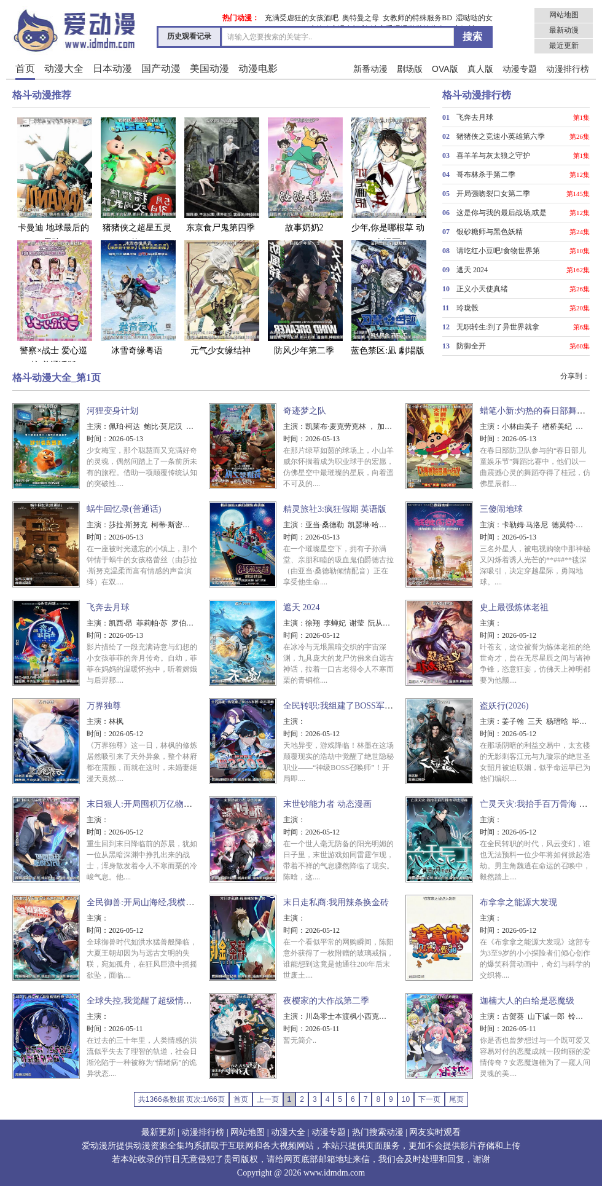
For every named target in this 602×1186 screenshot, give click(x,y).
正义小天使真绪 (482, 289)
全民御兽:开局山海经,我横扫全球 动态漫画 (167, 902)
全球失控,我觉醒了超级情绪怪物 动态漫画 (166, 1000)
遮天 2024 (472, 269)
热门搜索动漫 (378, 1132)
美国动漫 (209, 68)
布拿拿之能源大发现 (518, 902)
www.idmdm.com (334, 1172)
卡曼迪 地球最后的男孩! (53, 181)
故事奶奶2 (304, 174)
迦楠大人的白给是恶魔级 (527, 1000)
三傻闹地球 (501, 509)
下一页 (429, 1099)
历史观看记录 (189, 36)
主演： (98, 426)
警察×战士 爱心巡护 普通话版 (53, 304)
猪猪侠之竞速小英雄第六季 (500, 136)
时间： (98, 438)
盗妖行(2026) (504, 705)
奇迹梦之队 (304, 410)
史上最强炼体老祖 (514, 607)
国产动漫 (161, 68)
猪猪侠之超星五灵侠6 (137, 181)
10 (406, 1099)
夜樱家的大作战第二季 (326, 1000)
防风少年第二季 (304, 297)
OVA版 (445, 69)
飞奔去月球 (474, 117)
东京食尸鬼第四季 (220, 174)
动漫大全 (64, 68)
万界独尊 (104, 705)
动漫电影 (258, 68)
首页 (25, 68)
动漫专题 (519, 69)
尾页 (456, 1099)
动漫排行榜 (567, 69)
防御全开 (471, 346)
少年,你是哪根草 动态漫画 (387, 181)
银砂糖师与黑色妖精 (489, 231)
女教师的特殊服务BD (417, 18)
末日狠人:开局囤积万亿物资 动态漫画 (158, 804)
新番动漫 (370, 69)
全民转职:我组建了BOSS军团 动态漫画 (356, 705)
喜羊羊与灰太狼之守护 (493, 155)
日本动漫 (112, 68)
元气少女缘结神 (220, 297)
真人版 (480, 69)
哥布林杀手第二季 (485, 174)
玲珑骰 (467, 308)
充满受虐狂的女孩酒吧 (301, 18)
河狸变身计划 (112, 410)
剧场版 (410, 69)
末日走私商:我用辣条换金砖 (336, 902)
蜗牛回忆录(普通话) (124, 509)
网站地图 (564, 14)
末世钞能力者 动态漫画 (327, 804)
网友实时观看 (435, 1132)
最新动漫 (564, 30)
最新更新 (158, 1132)
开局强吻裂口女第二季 (493, 193)
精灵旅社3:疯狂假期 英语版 (334, 509)
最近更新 (564, 45)
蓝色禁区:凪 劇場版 (387, 297)
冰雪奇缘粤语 (137, 297)
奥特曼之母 (360, 18)
